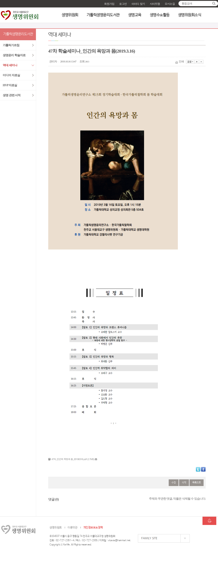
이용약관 (72, 527)
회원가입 (109, 4)
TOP (209, 522)
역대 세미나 (10, 65)
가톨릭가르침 (11, 45)
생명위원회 (70, 15)
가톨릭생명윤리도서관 (103, 15)
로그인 (123, 4)
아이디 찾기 (138, 4)
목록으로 (196, 482)
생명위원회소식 (189, 15)
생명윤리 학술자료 (14, 55)
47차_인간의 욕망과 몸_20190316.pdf (69, 459)
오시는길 (170, 4)
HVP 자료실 (10, 85)
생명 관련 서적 (11, 95)
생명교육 (134, 15)
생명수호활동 (160, 15)
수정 (173, 482)
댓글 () (53, 499)
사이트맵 (155, 4)
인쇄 (180, 61)
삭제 (184, 482)
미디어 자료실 (11, 75)
